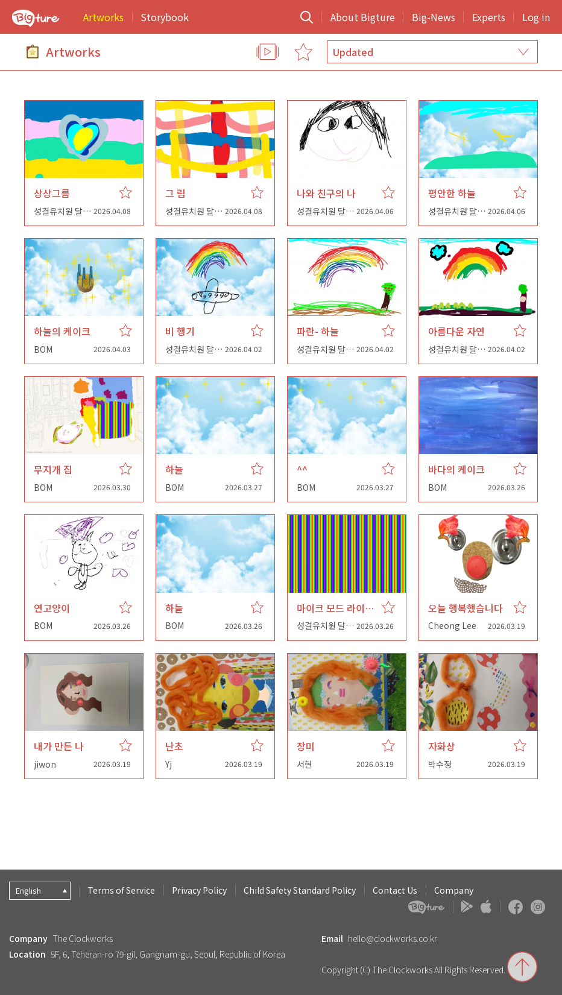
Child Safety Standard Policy (300, 890)
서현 (304, 764)
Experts (488, 17)
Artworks (103, 17)
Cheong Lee (452, 625)
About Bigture (362, 17)
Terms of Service (121, 890)
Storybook (164, 17)
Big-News (433, 17)
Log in (536, 17)
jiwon (45, 764)
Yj (168, 764)
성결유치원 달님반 (66, 211)
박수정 (440, 764)
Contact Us (395, 890)
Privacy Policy (199, 890)
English (28, 890)
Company (453, 890)
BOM (43, 349)
